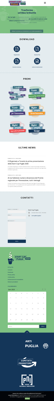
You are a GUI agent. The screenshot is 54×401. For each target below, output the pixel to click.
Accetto (27, 398)
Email (10, 242)
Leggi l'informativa (12, 395)
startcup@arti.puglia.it (36, 243)
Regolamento (17, 55)
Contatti (10, 270)
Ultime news (27, 147)
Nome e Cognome (13, 236)
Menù (45, 2)
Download (10, 272)
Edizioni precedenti (13, 282)
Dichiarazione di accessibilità (15, 279)
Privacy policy (11, 274)
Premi (27, 79)
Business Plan (37, 55)
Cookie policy (11, 277)
